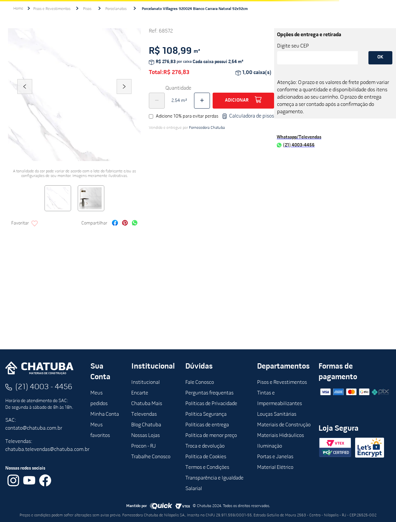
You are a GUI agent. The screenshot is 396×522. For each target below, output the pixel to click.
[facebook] (115, 223)
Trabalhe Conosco (150, 457)
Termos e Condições (207, 467)
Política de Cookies (205, 457)
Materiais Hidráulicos (280, 435)
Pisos (87, 9)
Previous (24, 95)
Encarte (139, 393)
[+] (202, 101)
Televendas (144, 414)
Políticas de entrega (207, 425)
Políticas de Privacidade (211, 403)
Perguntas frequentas (209, 393)
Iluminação (269, 446)
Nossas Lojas (145, 435)
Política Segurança (206, 414)
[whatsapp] (135, 223)
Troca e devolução (205, 446)
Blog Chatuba (146, 425)
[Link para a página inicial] (18, 8)
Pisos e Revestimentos (51, 9)
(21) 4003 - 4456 (43, 387)
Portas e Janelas (275, 457)
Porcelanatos (116, 9)
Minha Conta (104, 414)
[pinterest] (125, 223)
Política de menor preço (211, 435)
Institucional (145, 382)
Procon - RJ (143, 446)
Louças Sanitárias (276, 414)
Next (124, 95)
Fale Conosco (199, 382)
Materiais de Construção (284, 425)
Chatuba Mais (146, 403)
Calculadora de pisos (248, 116)
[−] (157, 101)
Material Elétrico (275, 467)
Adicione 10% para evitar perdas (187, 116)
